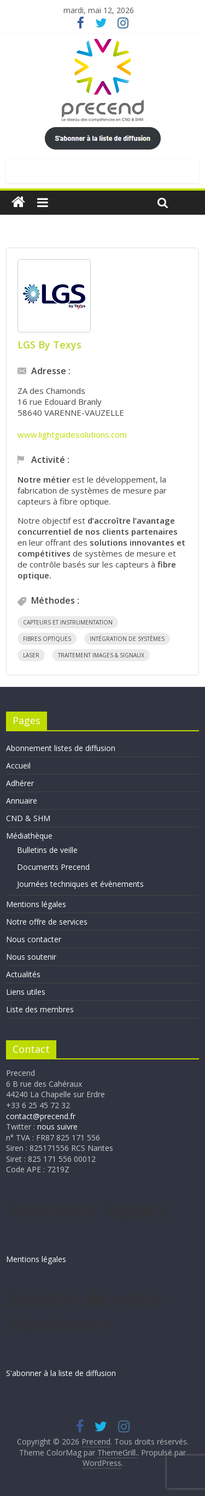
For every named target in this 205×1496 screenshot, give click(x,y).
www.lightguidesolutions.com (72, 434)
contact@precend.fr (40, 1116)
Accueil (18, 765)
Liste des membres (40, 1009)
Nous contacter (33, 939)
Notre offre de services (46, 921)
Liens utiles (25, 992)
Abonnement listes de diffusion (60, 748)
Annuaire (21, 800)
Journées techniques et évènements (80, 884)
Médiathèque (29, 835)
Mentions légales (36, 904)
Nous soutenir (31, 957)
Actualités (23, 974)
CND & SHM (28, 818)
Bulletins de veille (47, 850)
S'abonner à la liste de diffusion (61, 1373)
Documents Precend (53, 867)
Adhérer (20, 783)
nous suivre (57, 1126)
